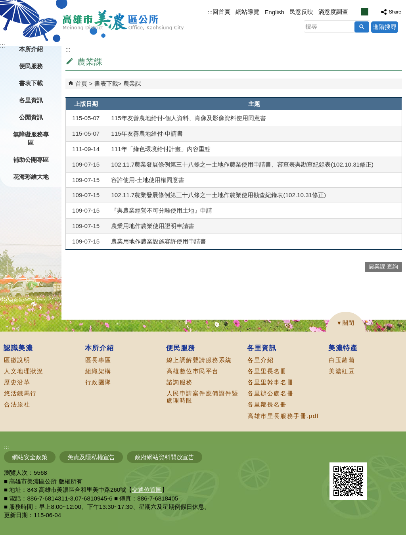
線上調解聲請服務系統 (199, 360)
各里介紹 (260, 360)
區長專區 (98, 360)
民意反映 (301, 11)
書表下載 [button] (31, 83)
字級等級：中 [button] (364, 11)
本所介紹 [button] (31, 49)
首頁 (81, 83)
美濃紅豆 (342, 371)
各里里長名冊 (267, 371)
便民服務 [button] (31, 66)
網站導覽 (247, 11)
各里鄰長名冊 (267, 404)
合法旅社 (17, 404)
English (274, 12)
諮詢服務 (180, 382)
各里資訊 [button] (31, 100)
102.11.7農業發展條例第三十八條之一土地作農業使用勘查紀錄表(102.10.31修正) (218, 195)
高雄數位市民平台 (193, 371)
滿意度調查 (333, 11)
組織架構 (98, 371)
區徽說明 (17, 360)
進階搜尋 (384, 26)
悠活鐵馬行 (20, 393)
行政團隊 (98, 382)
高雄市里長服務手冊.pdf (283, 415)
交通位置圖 (147, 489)
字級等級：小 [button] (356, 11)
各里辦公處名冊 (270, 393)
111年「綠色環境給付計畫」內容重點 (160, 149)
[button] (361, 27)
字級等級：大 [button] (373, 11)
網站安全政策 (30, 457)
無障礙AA (377, 452)
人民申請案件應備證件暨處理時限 (203, 397)
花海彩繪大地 (31, 176)
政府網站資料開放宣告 (164, 457)
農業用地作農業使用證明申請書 (152, 225)
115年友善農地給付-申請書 (146, 133)
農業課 (132, 83)
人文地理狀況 (23, 371)
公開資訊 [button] (31, 117)
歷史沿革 (17, 382)
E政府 (338, 452)
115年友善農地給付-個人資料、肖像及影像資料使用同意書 (188, 118)
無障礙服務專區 (31, 138)
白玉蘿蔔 (342, 360)
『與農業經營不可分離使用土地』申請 (161, 210)
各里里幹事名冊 (270, 382)
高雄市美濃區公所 (123, 20)
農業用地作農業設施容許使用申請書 (158, 241)
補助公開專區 (31, 159)
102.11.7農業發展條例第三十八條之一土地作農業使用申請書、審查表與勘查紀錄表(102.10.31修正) (242, 164)
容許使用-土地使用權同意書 (147, 179)
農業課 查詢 (383, 267)
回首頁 (221, 11)
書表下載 (106, 83)
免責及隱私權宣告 (91, 457)
